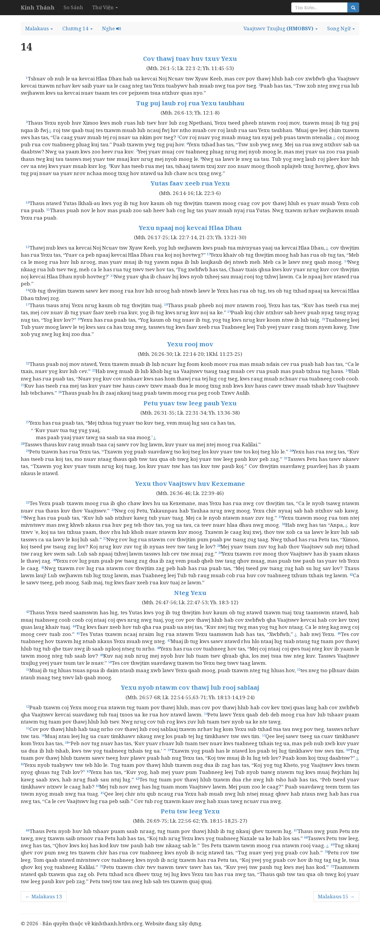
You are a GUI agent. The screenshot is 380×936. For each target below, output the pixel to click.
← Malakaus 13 (43, 896)
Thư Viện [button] (105, 7)
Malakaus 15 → (336, 896)
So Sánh (73, 7)
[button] (39, 28)
